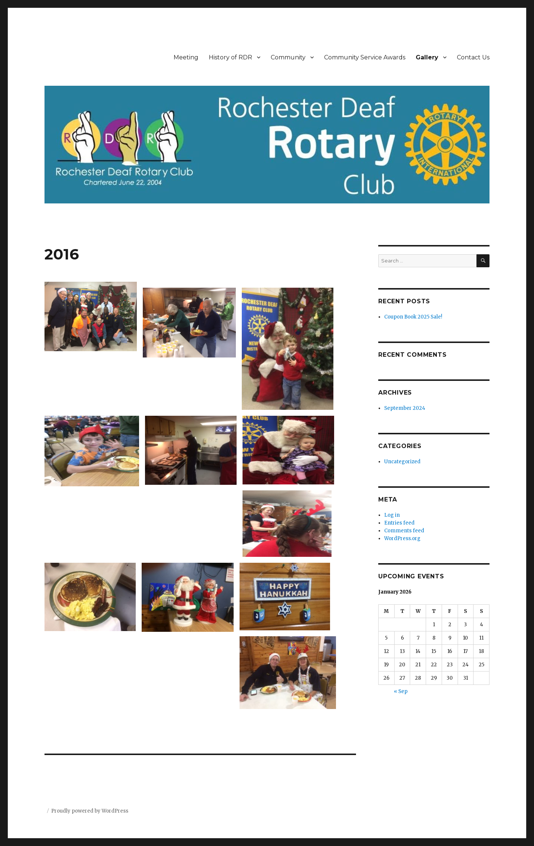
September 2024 (404, 408)
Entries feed (399, 523)
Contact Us (473, 57)
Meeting (186, 57)
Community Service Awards (364, 57)
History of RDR (230, 57)
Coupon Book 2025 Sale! (413, 317)
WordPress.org (402, 538)
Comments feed (404, 530)
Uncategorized (402, 461)
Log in (392, 515)
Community (288, 57)
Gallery (427, 57)
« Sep (401, 691)
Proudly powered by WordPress (89, 811)
